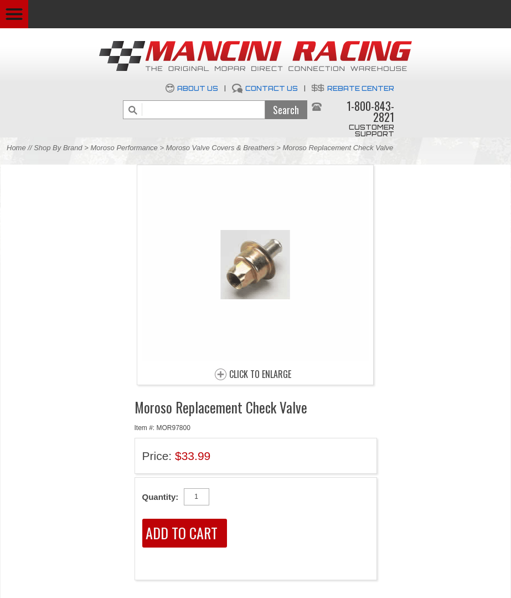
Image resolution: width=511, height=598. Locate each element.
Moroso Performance (123, 148)
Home (16, 148)
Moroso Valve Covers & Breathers (220, 148)
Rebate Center (360, 88)
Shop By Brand (58, 148)
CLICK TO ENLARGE (260, 375)
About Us (197, 88)
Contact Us (271, 88)
